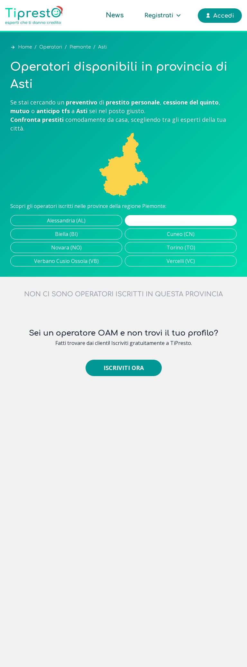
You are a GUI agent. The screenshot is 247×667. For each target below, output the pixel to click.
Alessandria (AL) (66, 220)
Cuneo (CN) (181, 234)
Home (25, 47)
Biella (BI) (66, 234)
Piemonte (80, 47)
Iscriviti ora (124, 368)
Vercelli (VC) (181, 261)
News (115, 15)
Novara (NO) (66, 247)
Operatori (50, 47)
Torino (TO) (181, 247)
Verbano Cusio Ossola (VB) (66, 261)
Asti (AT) (180, 220)
